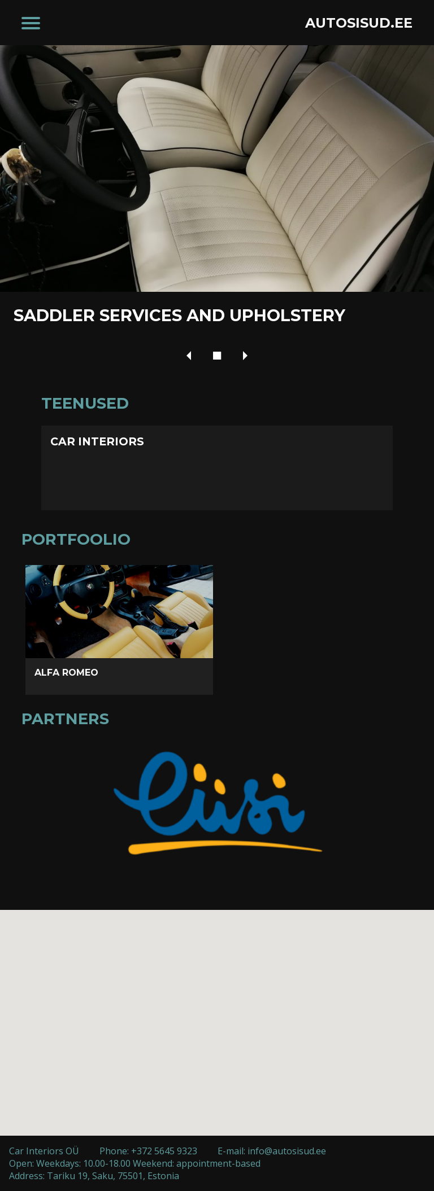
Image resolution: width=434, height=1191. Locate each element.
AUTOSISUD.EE (359, 23)
